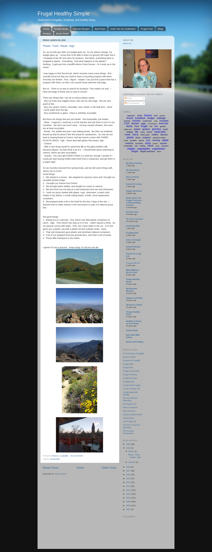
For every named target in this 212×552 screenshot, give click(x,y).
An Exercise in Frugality (133, 353)
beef (156, 116)
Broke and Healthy (135, 342)
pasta (130, 137)
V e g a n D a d (133, 263)
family (129, 126)
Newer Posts (50, 467)
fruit (150, 126)
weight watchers (147, 151)
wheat (159, 151)
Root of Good (132, 177)
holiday (130, 132)
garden (163, 126)
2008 (128, 505)
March (131, 451)
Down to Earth (129, 357)
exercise (163, 123)
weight (134, 151)
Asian (139, 115)
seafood (129, 143)
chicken (136, 120)
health (165, 129)
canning (127, 121)
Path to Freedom (130, 407)
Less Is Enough (133, 240)
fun (156, 126)
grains (137, 129)
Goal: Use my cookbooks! (123, 29)
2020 (128, 444)
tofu (136, 146)
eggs (143, 123)
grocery (156, 129)
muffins (154, 134)
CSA (126, 123)
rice (148, 140)
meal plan (160, 131)
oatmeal (164, 134)
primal (126, 140)
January (132, 462)
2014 (128, 482)
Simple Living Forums (132, 414)
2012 (128, 490)
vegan (131, 148)
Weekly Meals (61, 29)
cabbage (161, 118)
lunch (149, 132)
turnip (157, 146)
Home (46, 29)
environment (152, 123)
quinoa (141, 140)
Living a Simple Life (131, 389)
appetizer (131, 116)
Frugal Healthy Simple (64, 14)
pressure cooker (159, 138)
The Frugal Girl (129, 421)
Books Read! (62, 33)
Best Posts (100, 29)
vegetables (143, 148)
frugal (144, 126)
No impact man (129, 404)
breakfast (140, 118)
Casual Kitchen (133, 247)
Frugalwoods (132, 233)
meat (127, 134)
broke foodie (132, 330)
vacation (164, 146)
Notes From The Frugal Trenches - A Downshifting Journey (134, 201)
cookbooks (147, 121)
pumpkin (133, 140)
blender (162, 116)
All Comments (132, 103)
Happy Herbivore (134, 191)
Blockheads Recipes (131, 289)
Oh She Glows (133, 170)
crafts (155, 121)
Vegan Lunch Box (134, 298)
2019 (128, 448)
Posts (128, 98)
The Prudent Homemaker (128, 432)
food (137, 126)
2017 (128, 471)
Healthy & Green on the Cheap (133, 322)
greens (146, 129)
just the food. (132, 212)
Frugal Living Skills (131, 371)
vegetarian (158, 148)
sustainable (55, 459)
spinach (155, 143)
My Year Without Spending (130, 399)
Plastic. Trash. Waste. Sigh (58, 45)
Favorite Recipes (81, 29)
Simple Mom (128, 418)
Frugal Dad (128, 367)
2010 (128, 498)
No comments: (77, 456)
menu (135, 134)
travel (150, 145)
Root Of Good (129, 411)
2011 (128, 494)
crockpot (163, 121)
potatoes (146, 137)
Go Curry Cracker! (134, 219)
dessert (135, 123)
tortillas (142, 146)
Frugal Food (147, 29)
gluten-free (128, 129)
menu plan (145, 135)
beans (148, 115)
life (136, 132)
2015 (128, 478)
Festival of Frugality (131, 360)
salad (165, 140)
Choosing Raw (133, 226)
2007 (128, 509)
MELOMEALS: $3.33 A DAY (132, 271)
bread (130, 118)
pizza (138, 137)
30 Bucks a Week (134, 305)
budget (151, 118)
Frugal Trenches (130, 374)
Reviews (47, 33)
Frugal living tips (130, 378)
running (156, 140)
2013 (128, 486)
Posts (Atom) (60, 474)
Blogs (160, 29)
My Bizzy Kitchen (134, 163)
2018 (128, 467)
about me (127, 43)
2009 (128, 501)
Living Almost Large (131, 385)
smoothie (139, 143)
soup (148, 143)
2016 (128, 474)
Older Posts (109, 467)
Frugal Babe (128, 364)
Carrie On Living (133, 184)
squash (163, 143)
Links (142, 132)
